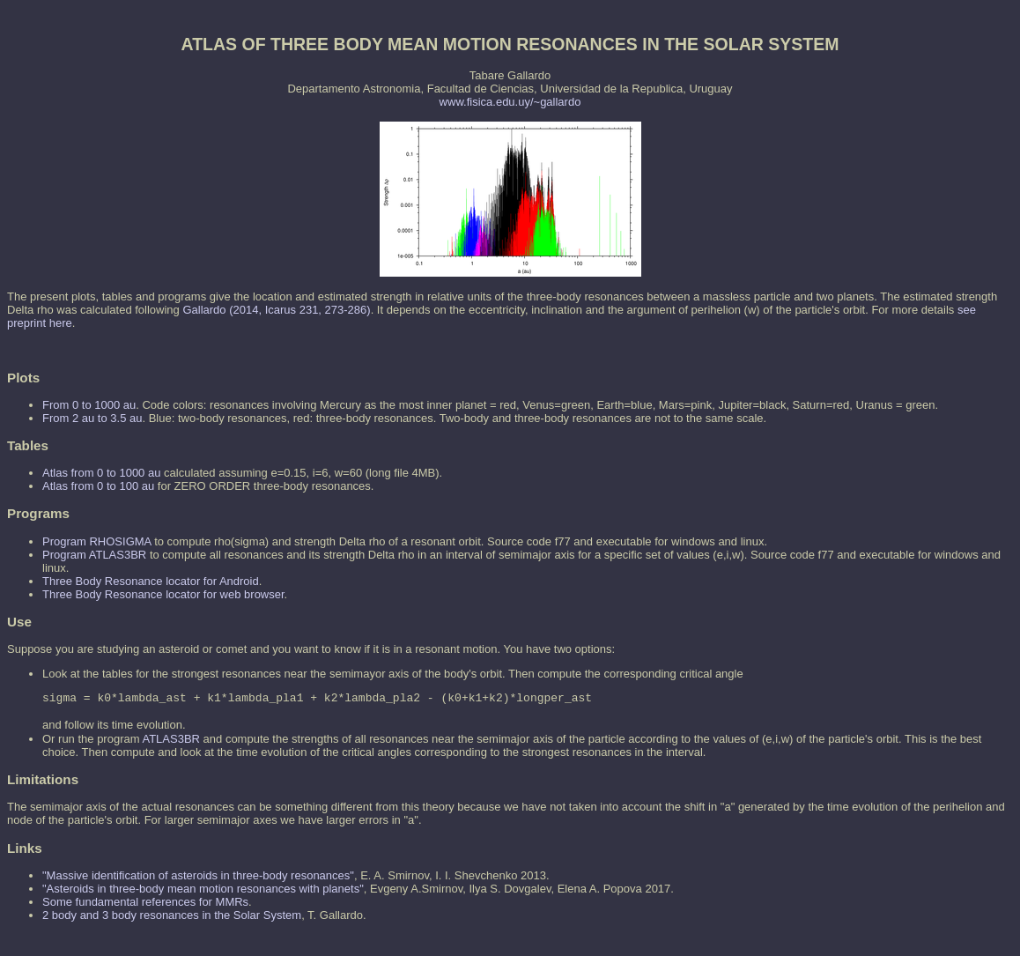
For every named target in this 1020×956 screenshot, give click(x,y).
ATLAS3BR (171, 741)
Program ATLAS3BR (94, 554)
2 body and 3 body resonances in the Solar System (171, 917)
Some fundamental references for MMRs (145, 904)
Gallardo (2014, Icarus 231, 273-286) (276, 309)
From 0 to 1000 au (89, 404)
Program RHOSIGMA (97, 541)
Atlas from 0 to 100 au (98, 486)
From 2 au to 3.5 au (92, 418)
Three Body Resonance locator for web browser (163, 594)
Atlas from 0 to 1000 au (101, 472)
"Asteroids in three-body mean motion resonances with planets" (203, 891)
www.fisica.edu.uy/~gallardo (510, 101)
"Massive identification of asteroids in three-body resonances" (198, 878)
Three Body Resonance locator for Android (150, 581)
